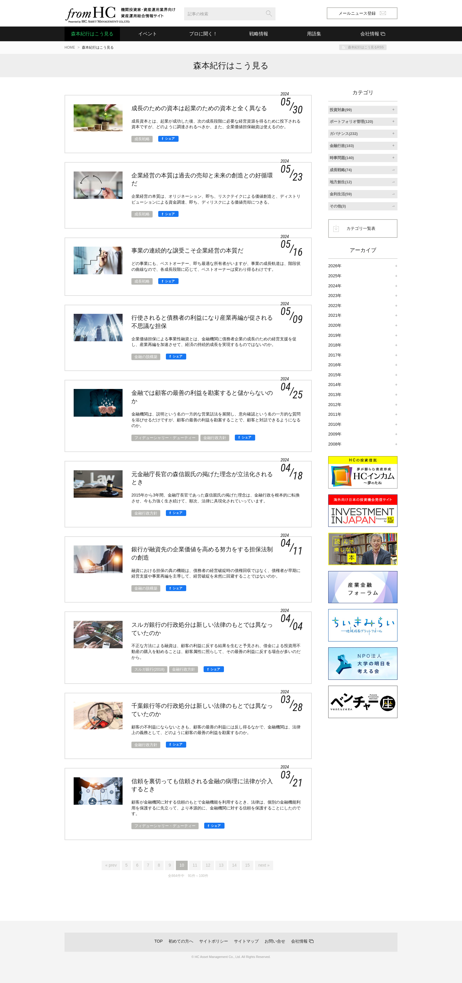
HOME (70, 47)
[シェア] (168, 139)
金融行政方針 (214, 438)
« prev (111, 865)
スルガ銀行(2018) (149, 669)
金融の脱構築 (145, 356)
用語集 (314, 33)
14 (234, 865)
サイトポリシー (213, 941)
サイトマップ (246, 941)
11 (195, 865)
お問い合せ (275, 941)
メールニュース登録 (362, 13)
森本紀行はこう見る (92, 33)
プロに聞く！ (203, 33)
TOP (158, 941)
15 (247, 865)
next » (264, 865)
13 (221, 865)
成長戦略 (142, 139)
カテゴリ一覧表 (360, 228)
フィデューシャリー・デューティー (165, 438)
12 (208, 865)
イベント (147, 33)
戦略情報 (258, 33)
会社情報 (299, 941)
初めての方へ (181, 941)
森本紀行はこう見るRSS (366, 47)
